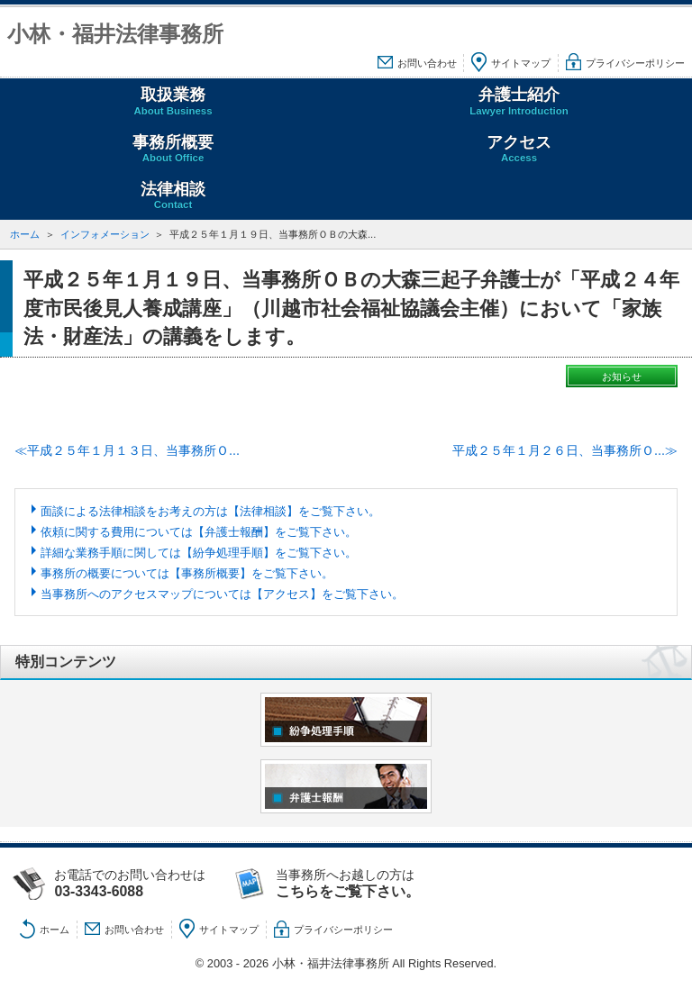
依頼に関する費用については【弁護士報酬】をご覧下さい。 (199, 532)
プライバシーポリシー (635, 63)
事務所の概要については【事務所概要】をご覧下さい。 (187, 573)
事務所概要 (173, 149)
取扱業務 (173, 101)
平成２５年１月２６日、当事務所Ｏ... (558, 450)
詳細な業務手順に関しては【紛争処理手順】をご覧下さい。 (199, 552)
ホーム (25, 234)
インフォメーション (105, 234)
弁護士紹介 (519, 101)
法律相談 (173, 196)
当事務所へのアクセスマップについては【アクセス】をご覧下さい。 (222, 594)
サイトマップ (521, 63)
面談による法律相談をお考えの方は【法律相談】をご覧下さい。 (210, 511)
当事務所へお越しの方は (366, 883)
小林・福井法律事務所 (115, 34)
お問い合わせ (427, 63)
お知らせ (622, 376)
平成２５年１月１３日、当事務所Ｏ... (133, 450)
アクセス (519, 149)
